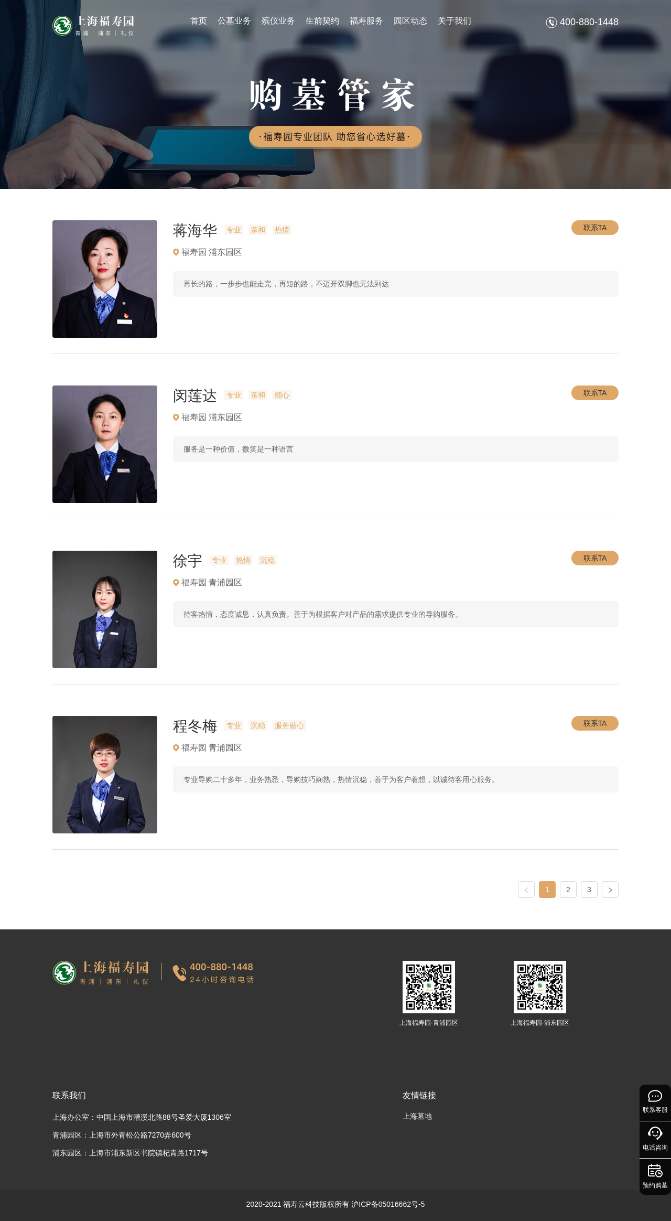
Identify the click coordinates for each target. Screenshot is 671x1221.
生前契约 (322, 20)
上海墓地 (417, 1116)
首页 (198, 20)
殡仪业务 (278, 20)
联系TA (595, 227)
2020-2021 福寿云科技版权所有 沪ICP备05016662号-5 (335, 1204)
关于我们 (454, 20)
